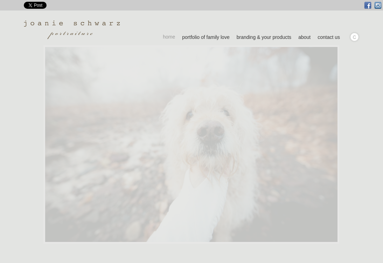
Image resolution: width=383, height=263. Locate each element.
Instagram (378, 5)
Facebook (367, 5)
